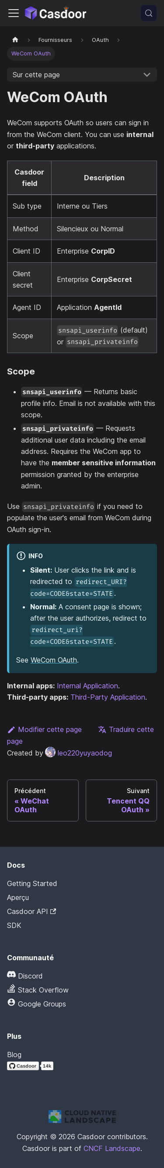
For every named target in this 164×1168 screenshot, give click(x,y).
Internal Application (87, 685)
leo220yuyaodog (78, 753)
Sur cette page (36, 74)
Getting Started (32, 883)
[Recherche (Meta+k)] (148, 13)
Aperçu (18, 897)
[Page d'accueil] (15, 40)
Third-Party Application (107, 697)
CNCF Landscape (112, 1148)
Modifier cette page (44, 729)
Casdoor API (31, 911)
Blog (14, 1054)
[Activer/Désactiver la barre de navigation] (13, 13)
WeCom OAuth (54, 660)
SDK (14, 925)
